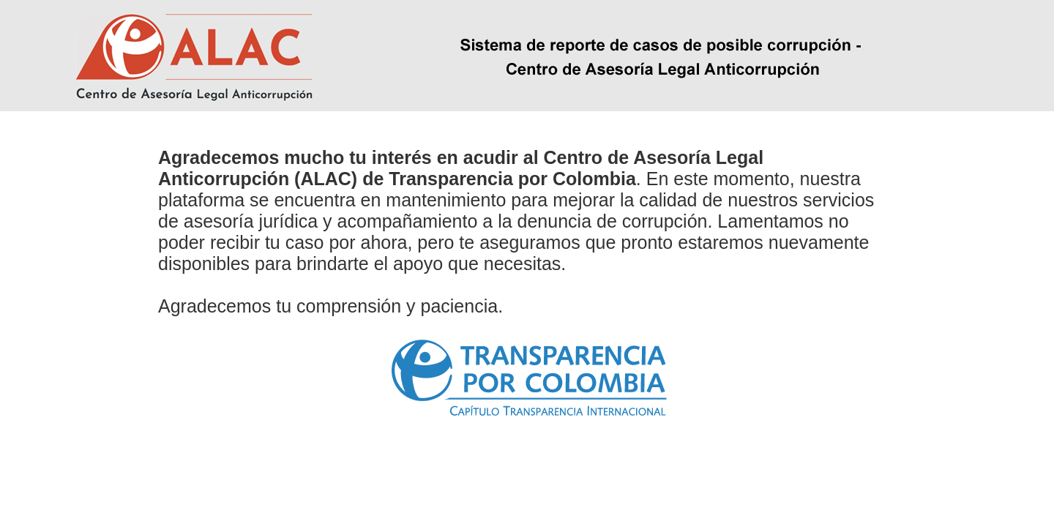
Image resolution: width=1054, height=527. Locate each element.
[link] (527, 375)
